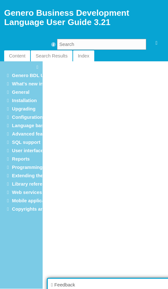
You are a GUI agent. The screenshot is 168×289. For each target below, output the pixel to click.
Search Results (51, 55)
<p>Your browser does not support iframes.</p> (106, 174)
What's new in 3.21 (33, 83)
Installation (24, 100)
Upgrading (23, 108)
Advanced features (33, 133)
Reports (20, 159)
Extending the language (38, 175)
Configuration (27, 117)
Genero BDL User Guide (39, 75)
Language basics (31, 125)
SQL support (26, 142)
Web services (27, 192)
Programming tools (33, 167)
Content (17, 55)
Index (83, 55)
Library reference (31, 184)
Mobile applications (33, 200)
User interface (27, 150)
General (20, 92)
